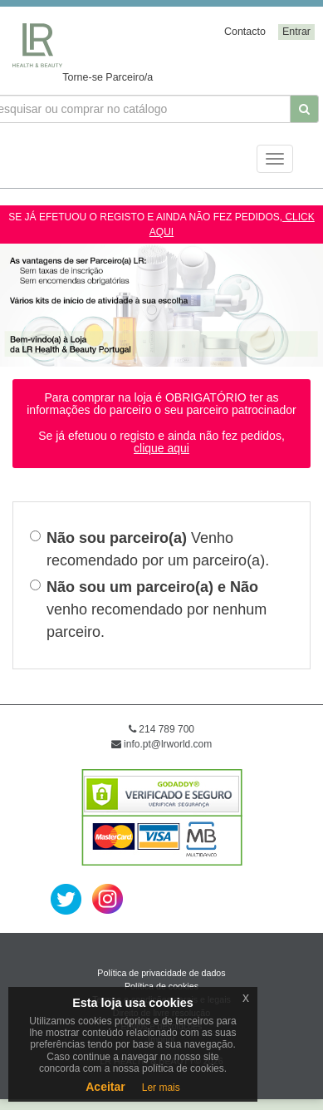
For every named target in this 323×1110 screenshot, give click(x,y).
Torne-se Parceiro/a (107, 77)
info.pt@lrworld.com (162, 744)
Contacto (245, 31)
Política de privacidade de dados (161, 973)
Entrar (296, 31)
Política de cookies (161, 986)
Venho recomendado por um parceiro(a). (149, 549)
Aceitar (105, 1086)
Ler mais (161, 1087)
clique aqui (161, 448)
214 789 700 (161, 729)
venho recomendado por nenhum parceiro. (148, 609)
